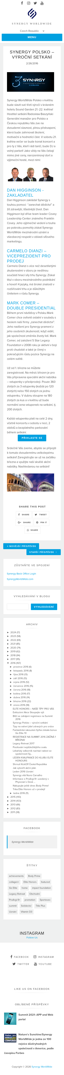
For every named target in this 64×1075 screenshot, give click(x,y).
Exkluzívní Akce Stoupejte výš (28, 712)
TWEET (41, 514)
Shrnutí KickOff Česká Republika (30, 764)
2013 (13, 804)
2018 (13, 655)
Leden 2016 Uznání (23, 771)
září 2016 (18, 678)
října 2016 (18, 674)
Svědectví (26, 905)
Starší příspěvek (43, 552)
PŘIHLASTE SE (32, 438)
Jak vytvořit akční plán (24, 768)
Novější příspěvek (21, 546)
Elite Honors (30, 882)
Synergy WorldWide (22, 841)
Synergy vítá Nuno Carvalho (27, 775)
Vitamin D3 (26, 911)
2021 (13, 643)
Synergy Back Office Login (21, 573)
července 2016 (21, 686)
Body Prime (34, 876)
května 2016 (20, 693)
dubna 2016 (19, 697)
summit (13, 905)
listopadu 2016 (21, 670)
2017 (13, 659)
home (25, 888)
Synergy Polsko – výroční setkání (30, 722)
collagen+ (14, 882)
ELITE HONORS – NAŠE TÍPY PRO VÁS (33, 708)
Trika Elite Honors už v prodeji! (29, 789)
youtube (43, 964)
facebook (19, 956)
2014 (13, 800)
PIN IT (41, 522)
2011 (13, 812)
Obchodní (34, 893)
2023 (13, 636)
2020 (13, 647)
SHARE (23, 514)
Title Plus (40, 905)
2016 (13, 663)
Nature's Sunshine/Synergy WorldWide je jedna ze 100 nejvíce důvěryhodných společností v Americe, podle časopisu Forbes (29, 1044)
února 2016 (19, 705)
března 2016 (20, 701)
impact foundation (41, 888)
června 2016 (20, 689)
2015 (13, 796)
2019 (13, 651)
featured (45, 882)
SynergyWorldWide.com (20, 579)
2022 (13, 640)
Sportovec (45, 899)
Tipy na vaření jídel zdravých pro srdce (33, 726)
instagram (43, 956)
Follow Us (32, 937)
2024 (13, 632)
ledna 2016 (19, 793)
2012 (13, 808)
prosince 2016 (21, 666)
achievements (16, 876)
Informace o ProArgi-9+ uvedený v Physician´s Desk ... (31, 780)
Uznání (12, 911)
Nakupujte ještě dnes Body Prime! (31, 785)
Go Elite (13, 888)
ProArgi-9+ (14, 899)
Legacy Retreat (17, 893)
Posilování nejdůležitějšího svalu (30, 747)
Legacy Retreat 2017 (23, 743)
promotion (30, 899)
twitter (20, 964)
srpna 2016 (19, 682)
